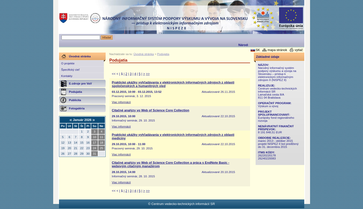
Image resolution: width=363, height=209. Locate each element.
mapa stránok (277, 50)
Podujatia (163, 54)
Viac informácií (121, 102)
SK (258, 50)
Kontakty (67, 75)
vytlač (299, 50)
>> (148, 74)
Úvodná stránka (144, 54)
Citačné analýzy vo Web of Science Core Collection (150, 110)
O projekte (68, 63)
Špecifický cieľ (70, 69)
